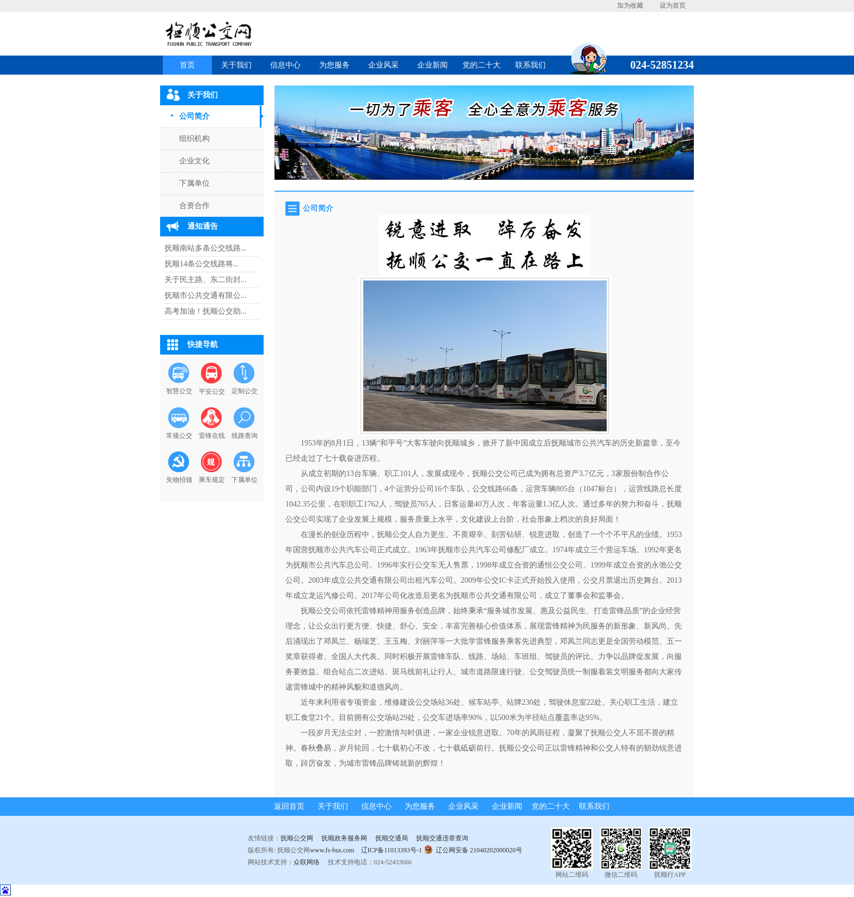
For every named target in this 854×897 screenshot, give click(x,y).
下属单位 (194, 183)
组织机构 (194, 139)
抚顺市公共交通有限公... (205, 295)
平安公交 (212, 391)
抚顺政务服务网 (344, 838)
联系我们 (530, 65)
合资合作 (194, 206)
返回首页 (289, 806)
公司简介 (194, 116)
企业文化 (194, 161)
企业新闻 (432, 65)
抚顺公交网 (296, 838)
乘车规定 (212, 480)
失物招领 (179, 480)
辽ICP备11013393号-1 (391, 850)
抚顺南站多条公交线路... (205, 248)
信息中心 (285, 65)
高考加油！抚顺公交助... (205, 311)
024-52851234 (658, 65)
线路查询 (244, 436)
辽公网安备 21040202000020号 (473, 849)
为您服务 (334, 65)
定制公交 (244, 391)
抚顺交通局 (391, 838)
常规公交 (179, 436)
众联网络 (307, 862)
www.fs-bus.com (332, 850)
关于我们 (236, 65)
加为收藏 (630, 5)
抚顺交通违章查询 (442, 838)
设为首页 (673, 5)
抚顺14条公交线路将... (201, 264)
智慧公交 (179, 391)
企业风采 (383, 65)
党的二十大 (481, 65)
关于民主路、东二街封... (205, 280)
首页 (187, 65)
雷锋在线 (212, 436)
